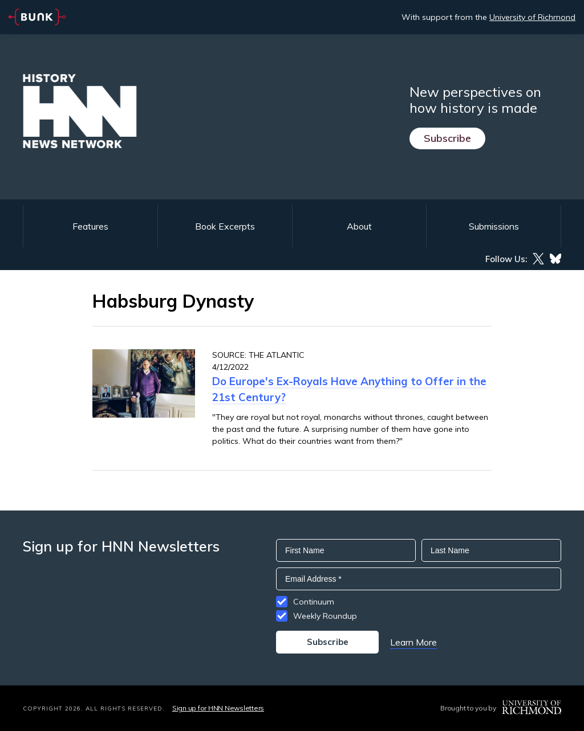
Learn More (413, 642)
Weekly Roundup (325, 616)
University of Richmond (532, 17)
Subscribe (447, 138)
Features (90, 226)
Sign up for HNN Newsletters (218, 708)
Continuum (313, 602)
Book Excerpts (225, 226)
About (359, 226)
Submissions (494, 226)
